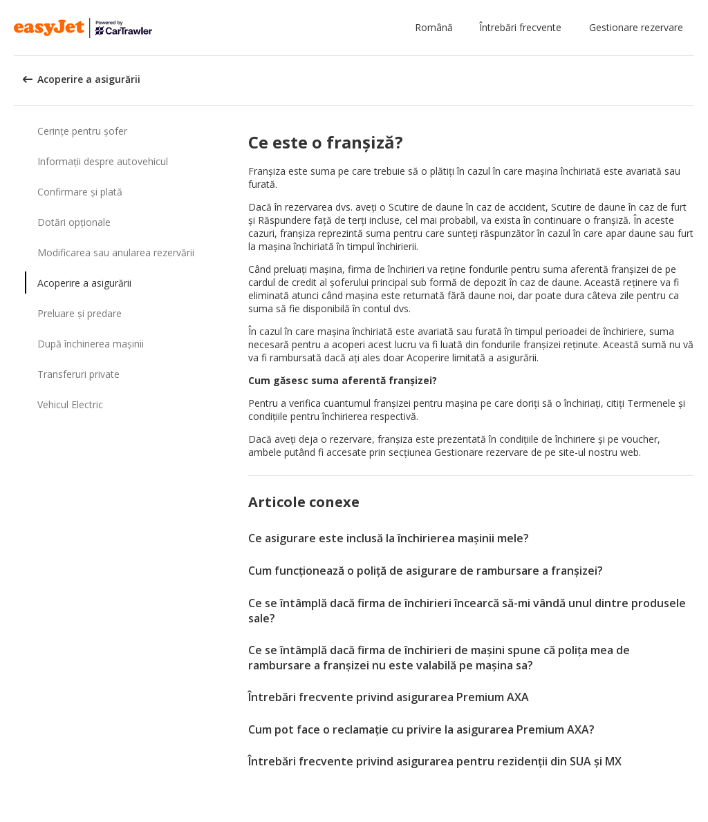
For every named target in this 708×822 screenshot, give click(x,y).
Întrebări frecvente (520, 27)
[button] (436, 27)
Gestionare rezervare (636, 27)
